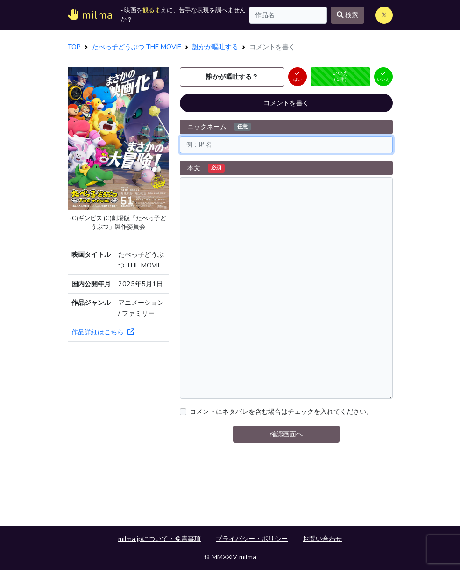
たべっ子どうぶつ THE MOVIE (136, 46)
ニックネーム (219, 126)
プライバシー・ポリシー (252, 538)
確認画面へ (286, 434)
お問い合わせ (322, 538)
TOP (74, 46)
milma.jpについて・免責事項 (159, 538)
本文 (206, 168)
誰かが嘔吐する (215, 46)
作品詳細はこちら (102, 332)
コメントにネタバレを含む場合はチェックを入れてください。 (281, 411)
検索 (347, 15)
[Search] (288, 15)
